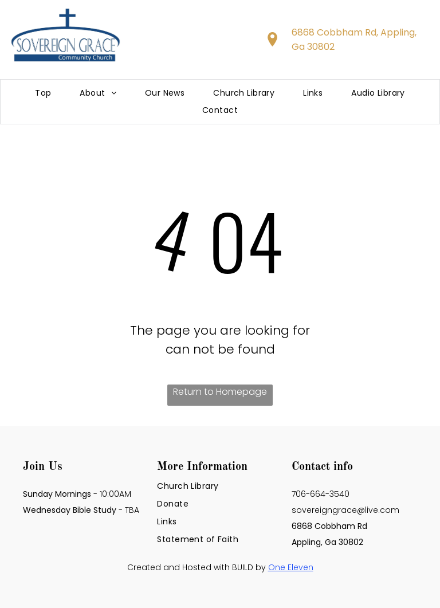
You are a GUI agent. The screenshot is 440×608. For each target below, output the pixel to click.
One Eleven (290, 567)
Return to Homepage (220, 391)
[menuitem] (43, 93)
